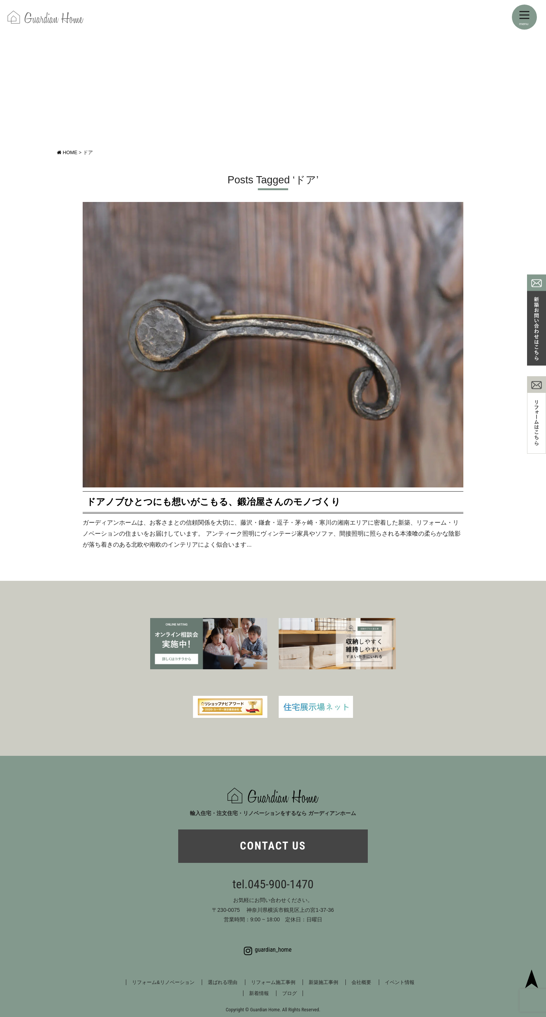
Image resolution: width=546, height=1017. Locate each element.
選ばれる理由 (222, 982)
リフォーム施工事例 (273, 982)
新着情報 (259, 993)
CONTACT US (273, 845)
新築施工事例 (323, 982)
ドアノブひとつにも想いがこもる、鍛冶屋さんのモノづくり (213, 502)
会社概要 (361, 982)
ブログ (289, 993)
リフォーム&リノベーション (163, 982)
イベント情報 (399, 982)
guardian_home (268, 950)
